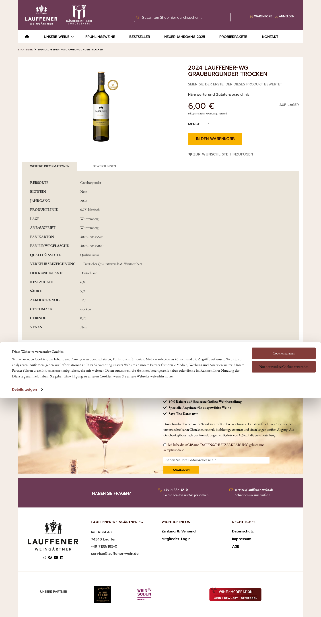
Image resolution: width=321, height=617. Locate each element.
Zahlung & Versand (179, 531)
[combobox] (182, 17)
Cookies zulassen (284, 325)
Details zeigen (24, 361)
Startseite (25, 50)
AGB (235, 546)
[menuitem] (27, 37)
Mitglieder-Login (176, 539)
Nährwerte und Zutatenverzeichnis (218, 94)
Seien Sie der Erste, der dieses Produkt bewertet (235, 84)
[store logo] (57, 15)
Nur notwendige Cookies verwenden (284, 338)
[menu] (160, 36)
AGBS (189, 444)
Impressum (241, 539)
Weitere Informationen (50, 166)
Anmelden (181, 470)
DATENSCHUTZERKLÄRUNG (224, 444)
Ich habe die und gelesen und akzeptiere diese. (214, 447)
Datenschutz (243, 531)
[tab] (49, 166)
